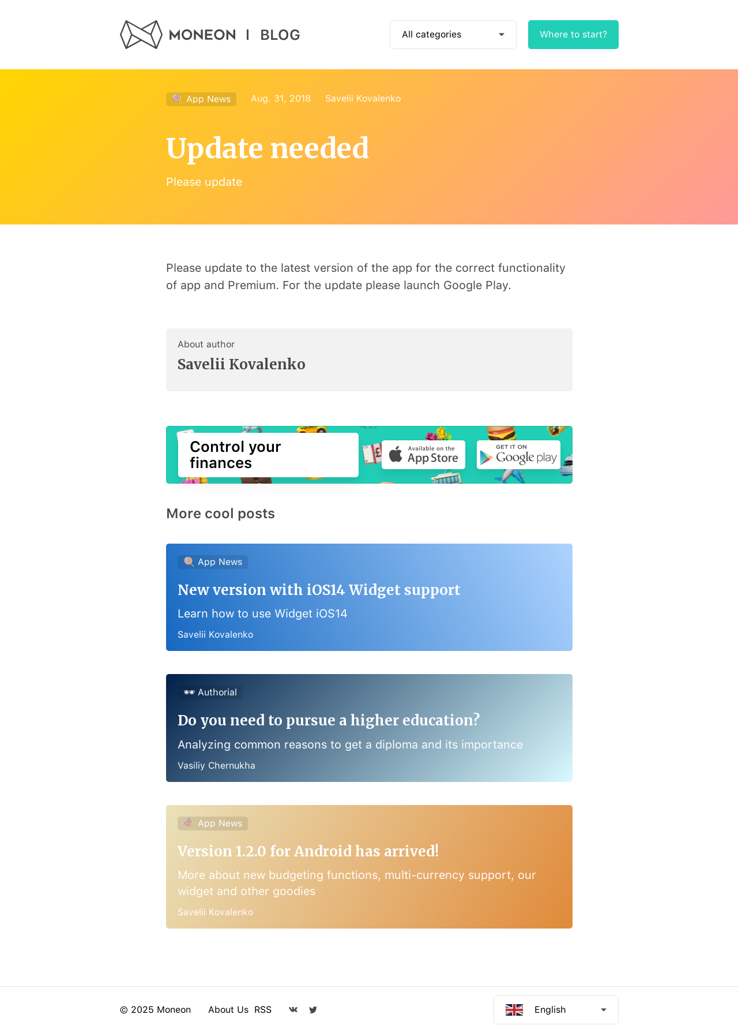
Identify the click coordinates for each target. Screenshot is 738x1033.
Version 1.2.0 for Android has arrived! (308, 851)
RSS (263, 1009)
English (550, 1009)
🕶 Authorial (210, 692)
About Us (228, 1009)
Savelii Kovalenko (363, 98)
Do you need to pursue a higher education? (329, 720)
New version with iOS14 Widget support (319, 590)
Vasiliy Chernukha (216, 765)
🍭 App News (201, 98)
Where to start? (573, 34)
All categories (431, 34)
